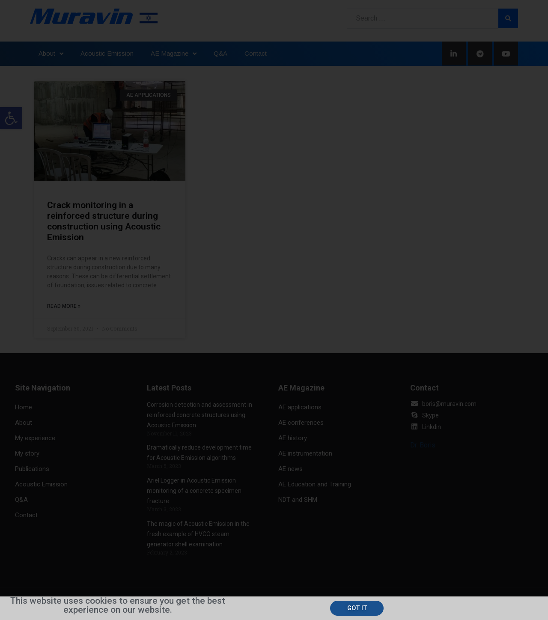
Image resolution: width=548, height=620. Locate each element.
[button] (357, 608)
